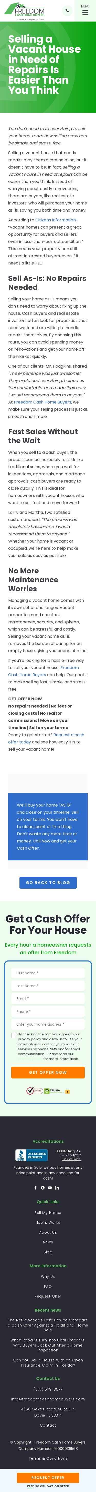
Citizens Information (55, 220)
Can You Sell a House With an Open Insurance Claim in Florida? (48, 1363)
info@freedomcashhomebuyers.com (48, 1399)
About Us (48, 1232)
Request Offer (48, 1296)
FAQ (48, 1286)
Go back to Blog (48, 883)
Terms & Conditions (48, 1458)
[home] (24, 10)
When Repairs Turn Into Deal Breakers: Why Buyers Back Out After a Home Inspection (48, 1345)
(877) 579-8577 (48, 1389)
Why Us (48, 1276)
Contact (48, 1425)
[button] (85, 11)
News (48, 1242)
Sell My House (48, 1212)
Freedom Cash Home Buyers (42, 402)
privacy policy (30, 1059)
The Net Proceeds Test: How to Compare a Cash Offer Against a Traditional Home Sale (48, 1325)
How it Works (48, 1222)
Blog (48, 1252)
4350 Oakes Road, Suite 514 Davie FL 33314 (48, 1412)
